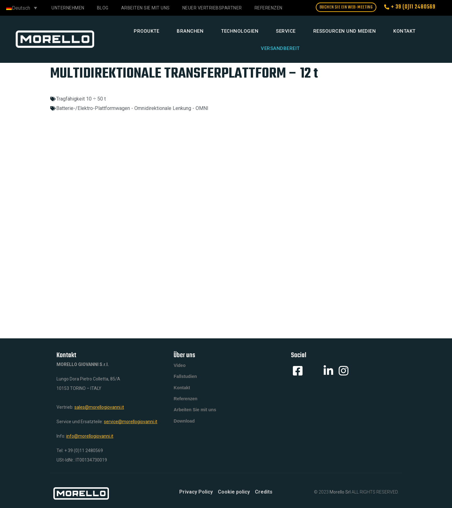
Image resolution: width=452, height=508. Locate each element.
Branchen (190, 31)
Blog (103, 7)
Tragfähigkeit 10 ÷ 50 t (81, 99)
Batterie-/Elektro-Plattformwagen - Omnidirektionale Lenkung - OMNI (132, 108)
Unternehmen (67, 7)
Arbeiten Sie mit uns (145, 7)
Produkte (146, 31)
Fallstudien (185, 378)
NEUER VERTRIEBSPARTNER (212, 7)
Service (286, 31)
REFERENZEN (268, 7)
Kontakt (404, 31)
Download (184, 429)
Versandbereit (280, 48)
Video (180, 366)
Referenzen (185, 404)
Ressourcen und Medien (344, 31)
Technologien (239, 31)
